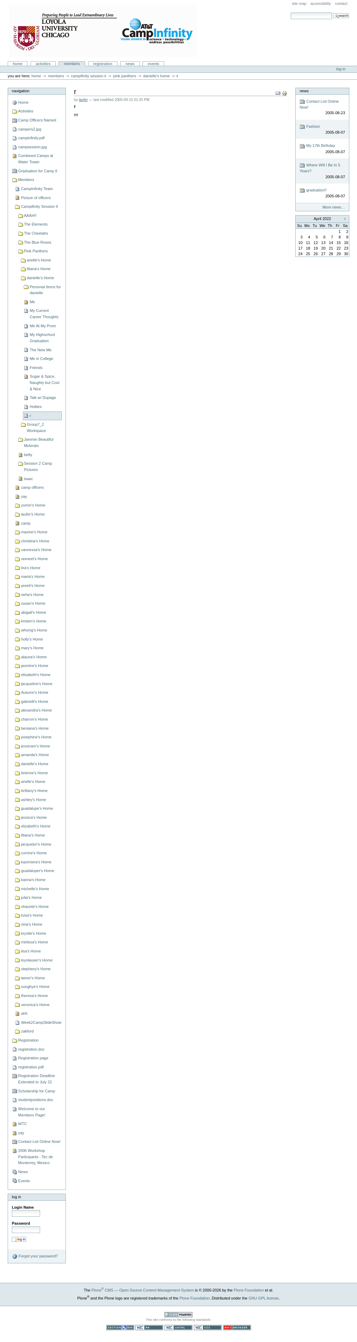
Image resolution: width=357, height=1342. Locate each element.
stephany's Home (36, 969)
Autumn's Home (34, 692)
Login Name (23, 1207)
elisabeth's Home (35, 675)
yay (24, 496)
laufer (83, 100)
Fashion (322, 129)
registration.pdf (31, 1067)
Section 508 (120, 1327)
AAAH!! (30, 215)
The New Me (41, 350)
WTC (22, 1124)
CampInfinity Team (37, 189)
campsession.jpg (32, 147)
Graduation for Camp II (37, 171)
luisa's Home (32, 915)
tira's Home (30, 568)
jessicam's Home (35, 746)
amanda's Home (35, 755)
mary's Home (32, 648)
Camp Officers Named (37, 120)
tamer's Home (33, 978)
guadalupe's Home (37, 808)
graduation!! (322, 193)
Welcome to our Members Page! (31, 1112)
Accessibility (320, 3)
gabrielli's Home (34, 701)
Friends (36, 368)
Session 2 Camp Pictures (38, 466)
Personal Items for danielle (45, 290)
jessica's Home (34, 817)
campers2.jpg (29, 129)
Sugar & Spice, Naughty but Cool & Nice (44, 382)
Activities (43, 64)
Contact (341, 3)
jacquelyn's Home (36, 844)
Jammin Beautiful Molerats (39, 442)
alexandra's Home (36, 710)
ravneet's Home (34, 559)
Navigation (20, 91)
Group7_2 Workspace (36, 427)
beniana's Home (34, 728)
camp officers (32, 487)
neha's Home (32, 594)
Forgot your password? (35, 1256)
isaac (28, 479)
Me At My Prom (43, 326)
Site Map (299, 3)
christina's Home (35, 541)
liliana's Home (39, 269)
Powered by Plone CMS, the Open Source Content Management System (178, 1314)
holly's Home (32, 639)
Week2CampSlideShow (41, 1022)
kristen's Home (33, 621)
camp (25, 523)
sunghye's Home (35, 986)
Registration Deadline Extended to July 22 (36, 1079)
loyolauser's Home (36, 960)
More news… (333, 207)
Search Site (290, 12)
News (130, 64)
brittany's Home (34, 790)
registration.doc (31, 1049)
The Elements (36, 224)
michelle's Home (35, 889)
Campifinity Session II (88, 76)
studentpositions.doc (35, 1100)
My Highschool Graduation (42, 337)
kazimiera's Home (36, 862)
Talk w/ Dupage (43, 397)
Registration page (33, 1058)
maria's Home (33, 576)
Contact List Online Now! (39, 1141)
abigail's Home (33, 612)
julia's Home (31, 897)
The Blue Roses (38, 242)
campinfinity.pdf (31, 138)
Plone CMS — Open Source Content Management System (142, 1290)
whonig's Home (34, 630)
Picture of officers (36, 198)
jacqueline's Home (36, 684)
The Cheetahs (36, 233)
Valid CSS (208, 1327)
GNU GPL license (264, 1298)
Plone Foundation (249, 1290)
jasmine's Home (34, 666)
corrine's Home (34, 853)
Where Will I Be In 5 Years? (322, 171)
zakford (27, 1031)
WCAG (149, 1327)
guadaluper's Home (37, 871)
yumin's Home (33, 505)
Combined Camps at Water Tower (35, 159)
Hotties (35, 407)
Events (153, 64)
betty (28, 455)
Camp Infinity (103, 31)
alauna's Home (33, 657)
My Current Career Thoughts (44, 313)
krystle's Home (33, 933)
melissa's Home (34, 942)
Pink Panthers (124, 76)
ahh (24, 1013)
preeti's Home (33, 585)
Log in (340, 69)
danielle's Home (156, 76)
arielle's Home (39, 260)
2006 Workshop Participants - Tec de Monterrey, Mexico (35, 1156)
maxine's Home (34, 532)
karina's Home (33, 880)
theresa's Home (34, 996)
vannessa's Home (36, 550)
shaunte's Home (34, 906)
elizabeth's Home (35, 826)
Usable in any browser (237, 1327)
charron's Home (34, 719)
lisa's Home (31, 951)
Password (21, 1223)
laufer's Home (33, 514)
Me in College (41, 358)
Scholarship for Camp (36, 1091)
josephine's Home (36, 737)
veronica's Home (35, 1005)
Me (32, 302)
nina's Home (31, 924)
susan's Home (33, 603)
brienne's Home (34, 773)
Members (72, 64)
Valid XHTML (178, 1327)
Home (18, 64)
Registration (102, 64)
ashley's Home (33, 800)
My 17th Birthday (322, 149)
